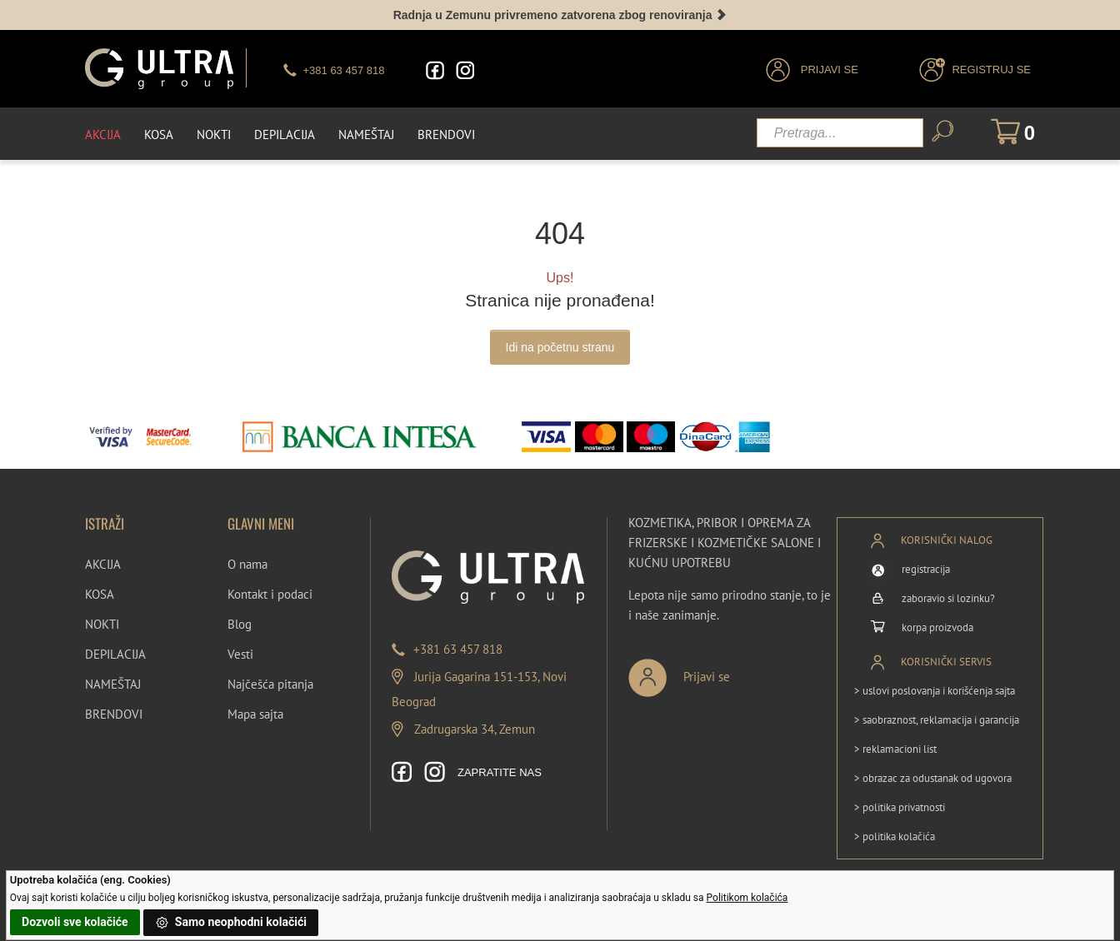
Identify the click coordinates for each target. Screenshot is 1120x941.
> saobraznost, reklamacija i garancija (936, 719)
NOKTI (102, 624)
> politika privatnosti (899, 806)
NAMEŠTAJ (113, 684)
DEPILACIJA (115, 654)
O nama (248, 564)
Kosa (158, 134)
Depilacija (284, 134)
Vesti (240, 654)
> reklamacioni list (895, 748)
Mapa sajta (255, 714)
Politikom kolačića (747, 898)
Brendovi (446, 134)
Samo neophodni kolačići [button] (231, 922)
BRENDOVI (113, 714)
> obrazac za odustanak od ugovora (933, 777)
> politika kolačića (894, 836)
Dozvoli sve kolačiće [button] (75, 922)
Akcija (103, 134)
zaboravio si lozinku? (948, 598)
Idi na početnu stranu (560, 346)
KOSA (99, 594)
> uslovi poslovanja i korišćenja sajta (934, 690)
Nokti (214, 134)
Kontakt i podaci (270, 594)
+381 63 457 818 (457, 649)
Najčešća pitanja (270, 684)
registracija (926, 569)
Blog (240, 624)
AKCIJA (103, 564)
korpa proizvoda (937, 627)
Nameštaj (366, 134)
